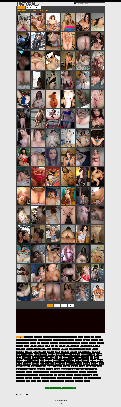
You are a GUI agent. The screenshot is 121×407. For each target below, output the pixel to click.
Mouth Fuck (93, 360)
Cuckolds (47, 345)
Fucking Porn (50, 351)
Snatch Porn (77, 375)
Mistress (72, 360)
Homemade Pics (76, 354)
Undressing (97, 378)
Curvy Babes (69, 345)
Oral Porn (69, 363)
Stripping (95, 375)
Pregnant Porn (74, 366)
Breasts (18, 342)
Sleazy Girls (42, 375)
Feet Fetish (95, 348)
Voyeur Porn (45, 380)
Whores (67, 380)
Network (38, 7)
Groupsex (36, 354)
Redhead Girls (64, 369)
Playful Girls (50, 366)
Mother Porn (85, 360)
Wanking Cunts (53, 380)
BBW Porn (40, 340)
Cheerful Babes (71, 342)
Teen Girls (59, 378)
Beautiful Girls (48, 340)
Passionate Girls (25, 366)
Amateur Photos (21, 7)
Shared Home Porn (92, 372)
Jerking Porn (51, 357)
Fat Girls (89, 348)
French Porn (42, 351)
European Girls (56, 348)
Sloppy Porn (49, 375)
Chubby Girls (85, 342)
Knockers (79, 357)
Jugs (60, 357)
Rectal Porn (57, 369)
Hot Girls (19, 357)
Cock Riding (100, 342)
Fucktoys (57, 351)
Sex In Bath (29, 372)
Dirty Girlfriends (95, 345)
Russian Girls (73, 369)
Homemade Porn (85, 354)
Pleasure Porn (58, 366)
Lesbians (96, 357)
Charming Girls (54, 342)
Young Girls (87, 380)
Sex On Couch (53, 372)
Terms (52, 403)
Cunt (56, 345)
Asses (92, 337)
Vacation (33, 380)
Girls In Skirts (20, 354)
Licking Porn (20, 360)
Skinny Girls (35, 375)
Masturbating (48, 360)
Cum (52, 345)
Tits (82, 378)
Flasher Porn (29, 351)
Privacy (60, 403)
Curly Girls (61, 345)
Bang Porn (34, 340)
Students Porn (20, 378)
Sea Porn (89, 369)
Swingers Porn (44, 378)
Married (42, 360)
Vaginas (39, 380)
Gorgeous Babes (29, 354)
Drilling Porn (48, 348)
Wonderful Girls (79, 380)
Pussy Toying (49, 369)
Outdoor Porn (95, 363)
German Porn (73, 351)
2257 (56, 403)
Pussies (34, 369)
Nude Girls (51, 363)
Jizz (56, 357)
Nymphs (63, 363)
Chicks (78, 342)
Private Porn (98, 366)
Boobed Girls (94, 340)
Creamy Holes (40, 345)
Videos (27, 7)
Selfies (94, 369)
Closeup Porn (93, 342)
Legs (91, 357)
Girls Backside (96, 351)
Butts (38, 342)
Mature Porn (56, 360)
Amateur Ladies (38, 337)
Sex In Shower (36, 372)
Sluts (55, 375)
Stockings (89, 375)
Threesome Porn (68, 378)
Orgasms (75, 363)
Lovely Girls (27, 360)
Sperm (83, 375)
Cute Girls (76, 345)
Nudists (57, 363)
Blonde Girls (78, 340)
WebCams (32, 7)
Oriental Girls (87, 363)
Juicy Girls (65, 357)
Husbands (34, 357)
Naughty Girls (35, 363)
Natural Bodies (27, 363)
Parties (18, 366)
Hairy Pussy (43, 354)
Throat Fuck (76, 378)
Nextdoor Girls (43, 363)
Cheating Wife (62, 342)
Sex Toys (69, 372)
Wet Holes (61, 380)
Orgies (80, 363)
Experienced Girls (74, 348)
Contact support (66, 403)
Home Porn (67, 354)
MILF (67, 360)
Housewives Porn (27, 357)
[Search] (89, 4)
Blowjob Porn (86, 340)
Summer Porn (36, 378)
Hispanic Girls (60, 354)
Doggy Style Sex (20, 348)
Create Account (40, 0)
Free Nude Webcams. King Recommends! (60, 388)
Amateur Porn (56, 337)
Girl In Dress (81, 351)
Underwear (90, 378)
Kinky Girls (72, 357)
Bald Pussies (27, 340)
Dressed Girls (40, 348)
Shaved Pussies (20, 375)
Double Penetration (30, 348)
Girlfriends (88, 351)
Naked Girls (100, 360)
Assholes (98, 337)
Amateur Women (73, 337)
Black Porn (71, 340)
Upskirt (28, 380)
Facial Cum (82, 348)
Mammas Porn (35, 360)
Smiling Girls (61, 375)
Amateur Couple (29, 337)
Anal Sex (80, 337)
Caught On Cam (45, 342)
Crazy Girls (32, 345)
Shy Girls (28, 375)
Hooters (92, 354)
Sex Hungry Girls (21, 372)
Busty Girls (32, 342)
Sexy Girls (75, 372)
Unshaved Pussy (21, 380)
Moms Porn (78, 360)
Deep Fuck (82, 345)
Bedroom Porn (56, 340)
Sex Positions (62, 372)
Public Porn (19, 369)
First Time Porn (20, 351)
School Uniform (81, 369)
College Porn (20, 345)
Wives (72, 380)
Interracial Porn (42, 357)
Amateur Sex (64, 337)
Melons (62, 360)
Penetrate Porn (34, 366)
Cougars (26, 345)
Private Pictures (90, 366)
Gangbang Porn (65, 351)
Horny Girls (99, 354)
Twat (85, 378)
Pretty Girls (82, 366)
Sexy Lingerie (82, 372)
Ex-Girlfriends (64, 348)
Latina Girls (85, 357)
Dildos (88, 345)
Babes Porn (19, 340)
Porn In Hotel (66, 366)
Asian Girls (86, 337)
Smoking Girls (69, 375)
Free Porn (35, 351)
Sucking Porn (28, 378)
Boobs (100, 340)
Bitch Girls (64, 340)
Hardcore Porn (51, 354)
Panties (101, 363)
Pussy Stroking (40, 369)
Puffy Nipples (27, 369)
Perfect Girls (43, 366)
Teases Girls (53, 378)
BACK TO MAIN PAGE (22, 394)
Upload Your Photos (58, 400)
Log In (47, 0)
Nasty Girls (19, 363)
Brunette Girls (25, 342)
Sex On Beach (45, 372)
